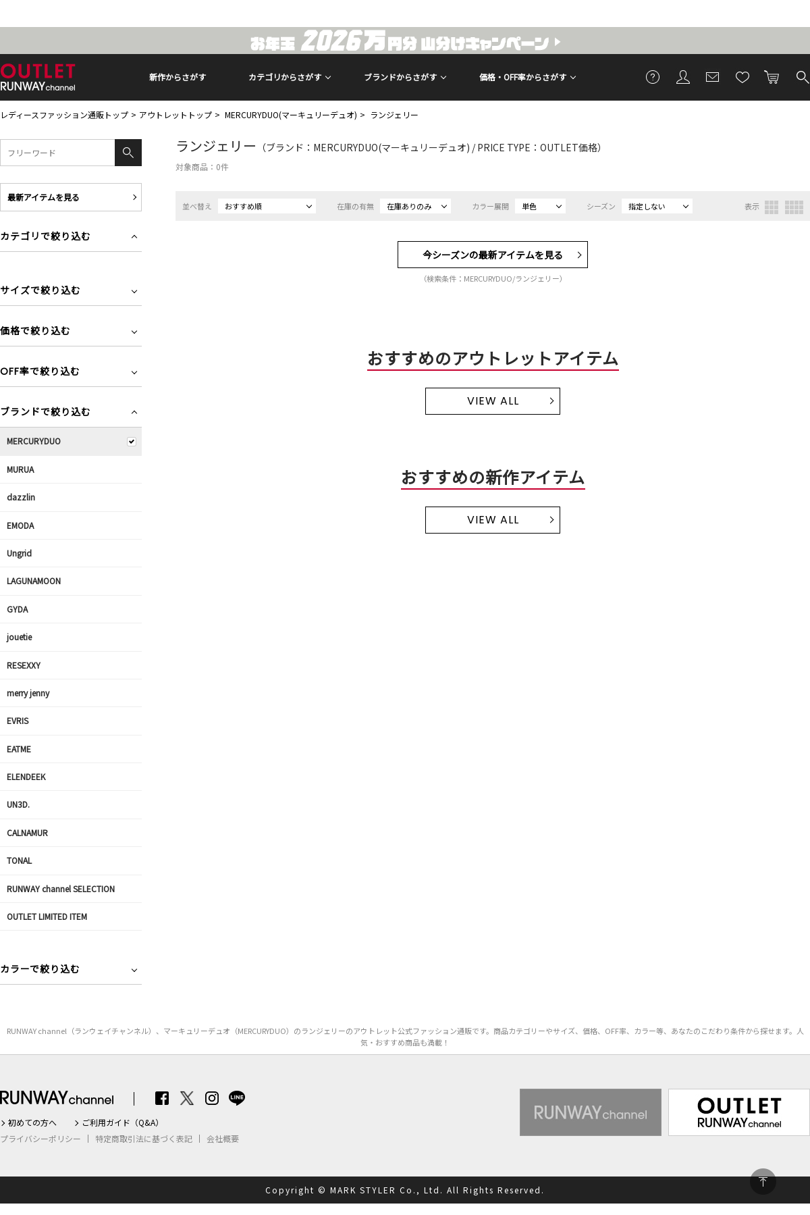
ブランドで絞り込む (45, 413)
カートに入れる (772, 76)
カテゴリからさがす (284, 76)
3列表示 (771, 207)
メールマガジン (713, 76)
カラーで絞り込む (40, 970)
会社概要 (223, 1139)
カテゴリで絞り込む (45, 237)
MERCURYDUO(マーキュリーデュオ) (291, 114)
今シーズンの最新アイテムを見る (493, 254)
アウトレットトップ (175, 114)
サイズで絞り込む (40, 291)
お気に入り (742, 76)
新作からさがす (177, 76)
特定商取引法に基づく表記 (143, 1139)
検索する (802, 76)
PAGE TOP (763, 1181)
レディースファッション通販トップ (64, 114)
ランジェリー (394, 114)
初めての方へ (32, 1122)
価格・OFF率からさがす (522, 76)
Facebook (162, 1098)
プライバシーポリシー (40, 1139)
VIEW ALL (493, 401)
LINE (237, 1098)
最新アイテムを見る (43, 197)
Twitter (187, 1098)
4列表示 (794, 207)
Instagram (212, 1098)
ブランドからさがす (400, 76)
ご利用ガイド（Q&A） (122, 1122)
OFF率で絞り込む (40, 372)
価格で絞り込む (35, 332)
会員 (683, 76)
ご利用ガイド (653, 76)
